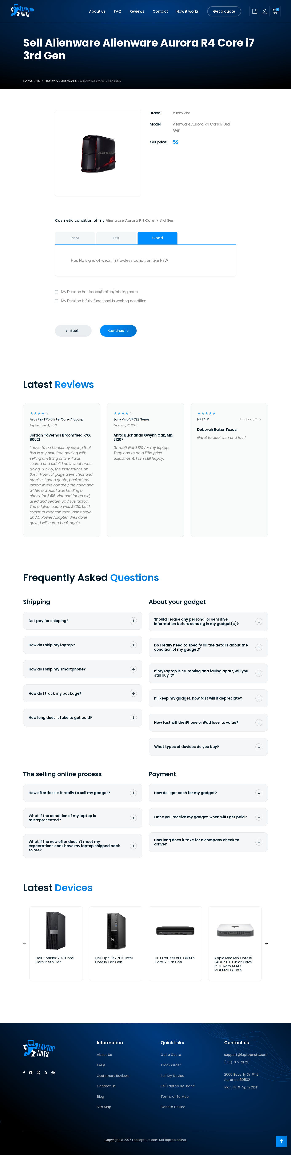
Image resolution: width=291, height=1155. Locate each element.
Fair (116, 238)
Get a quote (224, 11)
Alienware (69, 81)
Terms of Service (175, 1096)
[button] (266, 943)
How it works (187, 11)
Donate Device (173, 1106)
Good (157, 237)
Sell (38, 81)
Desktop (51, 81)
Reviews (137, 11)
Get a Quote (171, 1054)
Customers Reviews (113, 1075)
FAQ (117, 11)
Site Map (104, 1106)
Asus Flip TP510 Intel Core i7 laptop (56, 419)
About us (97, 11)
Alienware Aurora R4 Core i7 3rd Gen (140, 220)
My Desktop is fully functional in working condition (145, 301)
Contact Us (106, 1086)
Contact (160, 11)
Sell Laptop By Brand (178, 1086)
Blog (100, 1096)
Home (28, 81)
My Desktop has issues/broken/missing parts (145, 292)
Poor (75, 238)
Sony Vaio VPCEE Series (131, 419)
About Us (104, 1054)
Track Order (171, 1065)
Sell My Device (172, 1075)
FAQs (101, 1065)
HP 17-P (203, 419)
